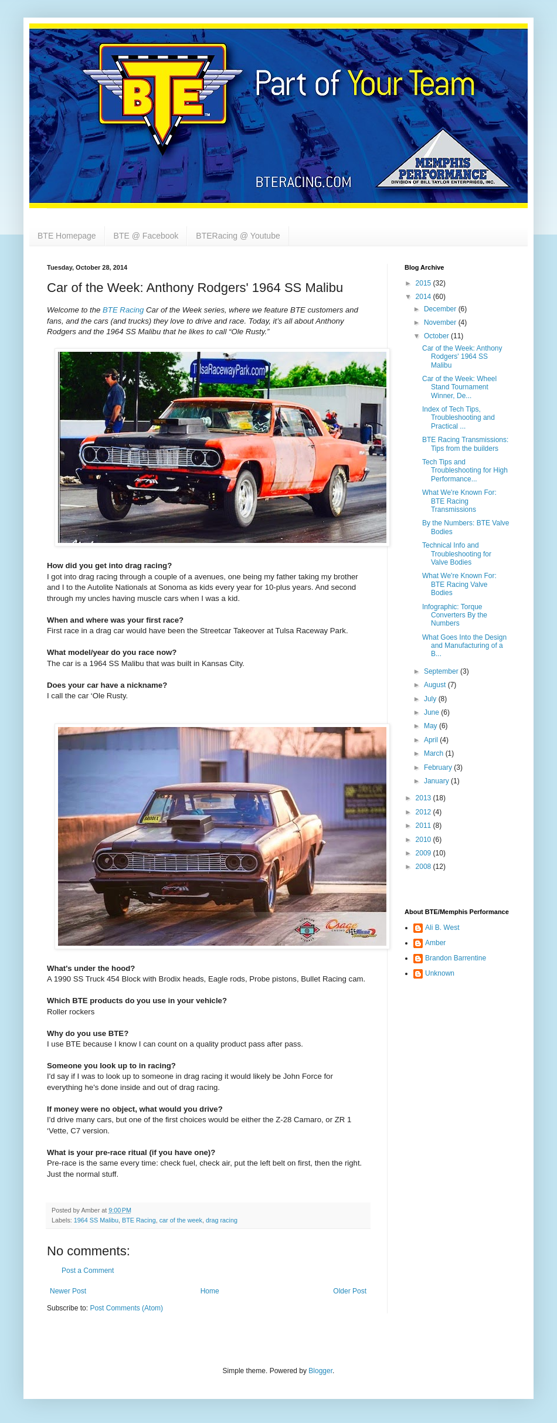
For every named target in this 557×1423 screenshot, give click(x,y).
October (437, 336)
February (439, 767)
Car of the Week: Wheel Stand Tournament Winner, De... (459, 387)
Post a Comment (88, 1270)
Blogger (320, 1371)
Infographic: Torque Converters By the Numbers (454, 615)
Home (210, 1291)
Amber (435, 943)
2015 (424, 283)
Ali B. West (442, 927)
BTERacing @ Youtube (238, 235)
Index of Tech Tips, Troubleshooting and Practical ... (458, 417)
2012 (424, 812)
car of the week (180, 1220)
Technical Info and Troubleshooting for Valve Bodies (456, 553)
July (431, 699)
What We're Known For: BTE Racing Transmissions (459, 501)
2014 (424, 297)
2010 (424, 840)
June (432, 712)
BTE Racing (123, 309)
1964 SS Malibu (96, 1220)
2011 (424, 825)
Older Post (349, 1291)
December (441, 309)
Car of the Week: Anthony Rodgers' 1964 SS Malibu (462, 356)
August (436, 685)
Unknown (439, 973)
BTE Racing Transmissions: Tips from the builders (465, 444)
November (441, 322)
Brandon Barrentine (455, 958)
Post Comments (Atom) (126, 1308)
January (437, 781)
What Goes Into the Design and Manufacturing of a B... (464, 645)
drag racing (221, 1220)
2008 (424, 866)
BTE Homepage (67, 235)
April (432, 740)
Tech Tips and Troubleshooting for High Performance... (465, 470)
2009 (424, 853)
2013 (424, 798)
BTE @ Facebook (146, 235)
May (431, 726)
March (435, 753)
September (442, 671)
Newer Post (68, 1291)
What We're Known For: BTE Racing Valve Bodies (459, 584)
